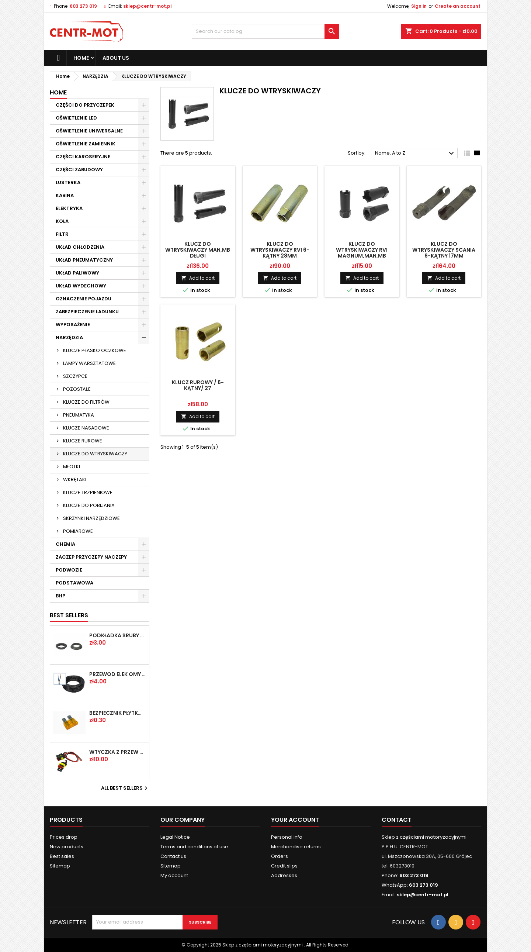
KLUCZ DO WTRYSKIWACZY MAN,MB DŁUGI (197, 249)
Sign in (419, 6)
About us (116, 58)
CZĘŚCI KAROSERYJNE (83, 156)
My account (174, 875)
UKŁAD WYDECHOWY (81, 285)
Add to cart (198, 278)
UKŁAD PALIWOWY (77, 272)
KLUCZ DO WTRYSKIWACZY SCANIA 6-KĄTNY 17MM (443, 249)
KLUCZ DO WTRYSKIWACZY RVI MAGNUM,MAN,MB (362, 249)
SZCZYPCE (75, 376)
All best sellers (125, 788)
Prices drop (63, 837)
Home (81, 58)
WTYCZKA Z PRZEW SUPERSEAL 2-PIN (117, 752)
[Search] (265, 31)
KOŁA (62, 221)
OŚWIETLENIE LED (76, 117)
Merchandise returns (296, 846)
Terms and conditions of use (194, 846)
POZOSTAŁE (77, 389)
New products (66, 846)
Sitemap (60, 865)
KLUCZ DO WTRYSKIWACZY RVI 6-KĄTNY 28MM (279, 249)
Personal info (286, 837)
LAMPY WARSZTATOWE (89, 363)
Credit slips (284, 865)
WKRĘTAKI (74, 479)
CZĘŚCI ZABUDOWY (79, 169)
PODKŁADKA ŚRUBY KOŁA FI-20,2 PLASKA (117, 635)
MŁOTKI (71, 466)
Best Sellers (69, 615)
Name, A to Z (415, 153)
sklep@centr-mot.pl (147, 6)
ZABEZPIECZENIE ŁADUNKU (87, 311)
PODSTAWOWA (74, 582)
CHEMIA (65, 544)
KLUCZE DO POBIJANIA (89, 505)
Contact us (173, 856)
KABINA (65, 195)
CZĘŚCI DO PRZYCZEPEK (85, 104)
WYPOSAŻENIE (73, 324)
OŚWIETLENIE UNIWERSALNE (89, 130)
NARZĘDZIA (69, 337)
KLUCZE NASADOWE (86, 427)
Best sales (62, 856)
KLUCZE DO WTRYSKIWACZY (95, 453)
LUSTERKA (68, 182)
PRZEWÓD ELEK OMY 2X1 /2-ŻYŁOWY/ (117, 674)
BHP (60, 595)
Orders (279, 856)
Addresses (284, 875)
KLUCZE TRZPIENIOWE (87, 492)
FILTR (62, 234)
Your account (295, 819)
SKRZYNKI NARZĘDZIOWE (91, 518)
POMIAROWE (78, 531)
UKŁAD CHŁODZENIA (80, 247)
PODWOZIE (69, 569)
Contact (397, 819)
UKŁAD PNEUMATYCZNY (84, 259)
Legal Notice (175, 837)
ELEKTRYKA (69, 208)
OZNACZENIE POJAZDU (83, 298)
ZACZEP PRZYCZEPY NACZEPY (91, 556)
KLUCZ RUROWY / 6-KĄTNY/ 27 (198, 385)
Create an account (457, 6)
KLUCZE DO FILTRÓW (86, 402)
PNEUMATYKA (78, 414)
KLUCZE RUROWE (82, 440)
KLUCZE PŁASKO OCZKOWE (94, 350)
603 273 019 (83, 6)
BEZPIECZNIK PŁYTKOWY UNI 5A (117, 713)
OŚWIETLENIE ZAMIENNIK (85, 143)
